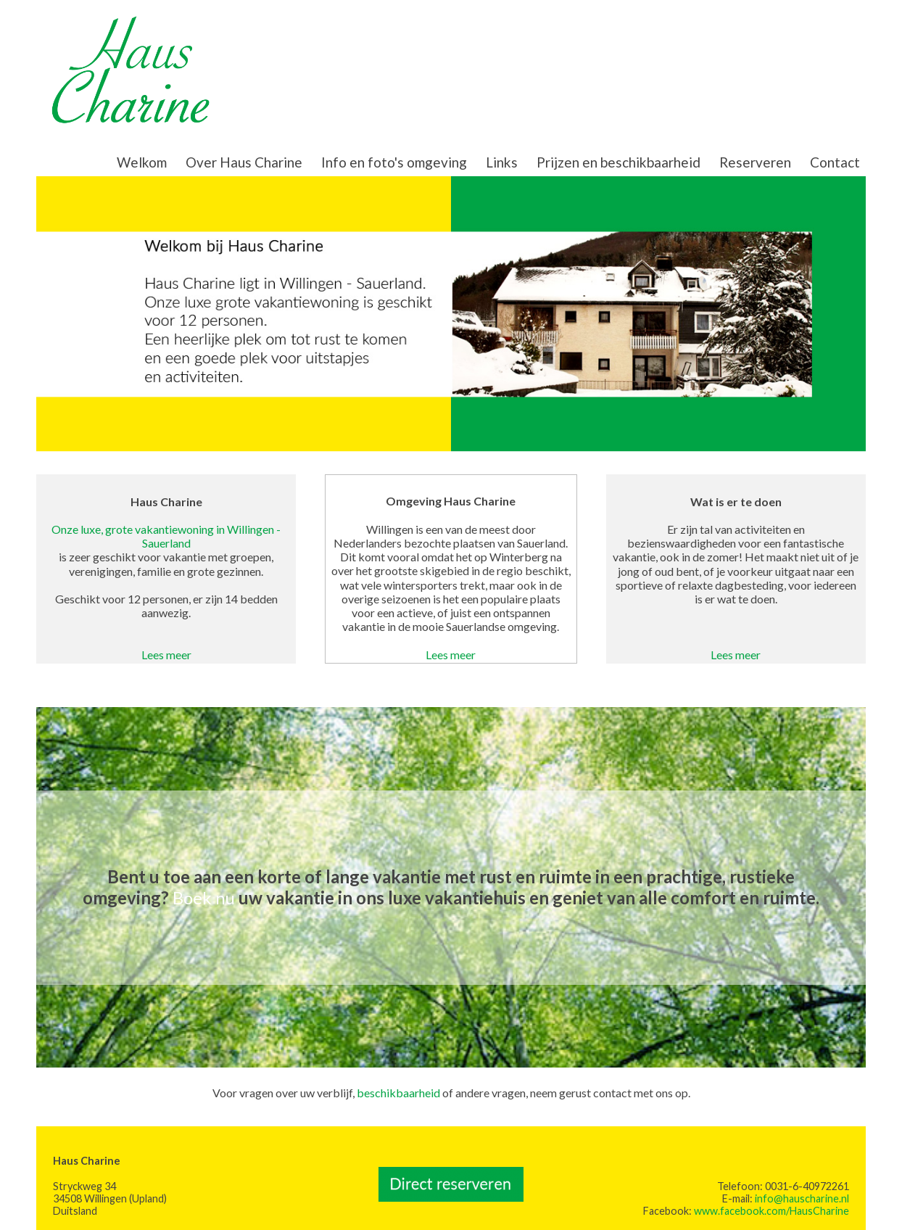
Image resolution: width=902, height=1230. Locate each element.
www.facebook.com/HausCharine (771, 1211)
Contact (835, 162)
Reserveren (755, 162)
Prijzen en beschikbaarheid (618, 162)
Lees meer (166, 654)
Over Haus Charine (244, 162)
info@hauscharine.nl (802, 1198)
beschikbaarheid (398, 1092)
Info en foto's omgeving (394, 162)
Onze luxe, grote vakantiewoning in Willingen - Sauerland (166, 536)
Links (502, 162)
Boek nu (204, 897)
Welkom (142, 162)
